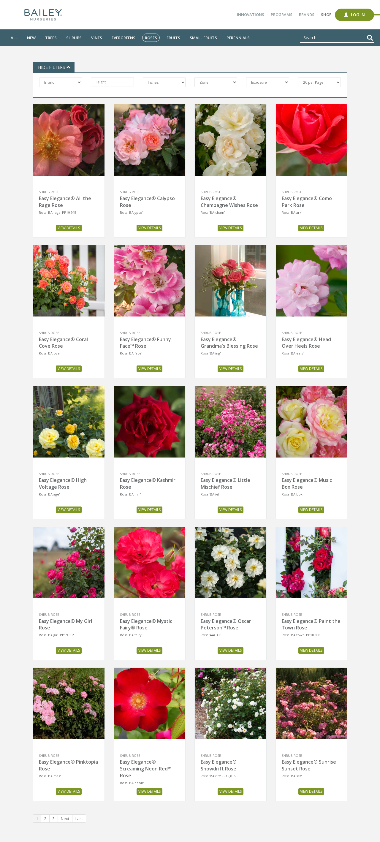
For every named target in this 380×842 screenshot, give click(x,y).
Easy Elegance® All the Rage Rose (65, 201)
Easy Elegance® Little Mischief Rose (225, 483)
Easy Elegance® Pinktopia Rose (68, 765)
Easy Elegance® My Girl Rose (65, 624)
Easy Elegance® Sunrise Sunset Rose (309, 765)
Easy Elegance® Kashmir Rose (147, 483)
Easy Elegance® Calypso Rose (147, 201)
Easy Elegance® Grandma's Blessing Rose (229, 342)
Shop (326, 14)
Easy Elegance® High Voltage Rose (63, 483)
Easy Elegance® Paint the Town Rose (311, 624)
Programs (281, 14)
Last (79, 818)
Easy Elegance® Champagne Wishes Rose (229, 201)
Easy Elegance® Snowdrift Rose (219, 765)
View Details (69, 227)
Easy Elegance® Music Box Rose (307, 483)
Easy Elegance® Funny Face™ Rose (145, 342)
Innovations (250, 14)
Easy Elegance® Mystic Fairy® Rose (146, 624)
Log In (354, 15)
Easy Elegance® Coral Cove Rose (63, 342)
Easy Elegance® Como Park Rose (307, 201)
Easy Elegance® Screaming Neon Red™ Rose (145, 769)
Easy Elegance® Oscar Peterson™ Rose (226, 624)
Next (65, 818)
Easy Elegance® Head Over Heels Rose (306, 342)
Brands (306, 14)
